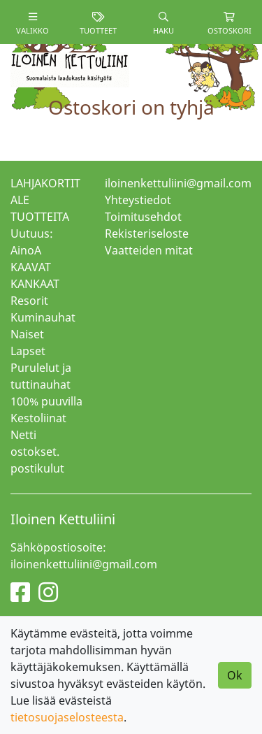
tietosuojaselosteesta (67, 717)
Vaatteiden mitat (149, 250)
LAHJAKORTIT (45, 183)
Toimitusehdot (143, 216)
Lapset (27, 351)
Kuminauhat (42, 317)
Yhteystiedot (138, 200)
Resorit (29, 300)
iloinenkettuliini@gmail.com (178, 183)
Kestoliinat (38, 418)
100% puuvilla (46, 401)
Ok (234, 675)
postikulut (37, 468)
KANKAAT (34, 284)
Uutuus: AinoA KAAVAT (31, 250)
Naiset (27, 334)
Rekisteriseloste (147, 233)
